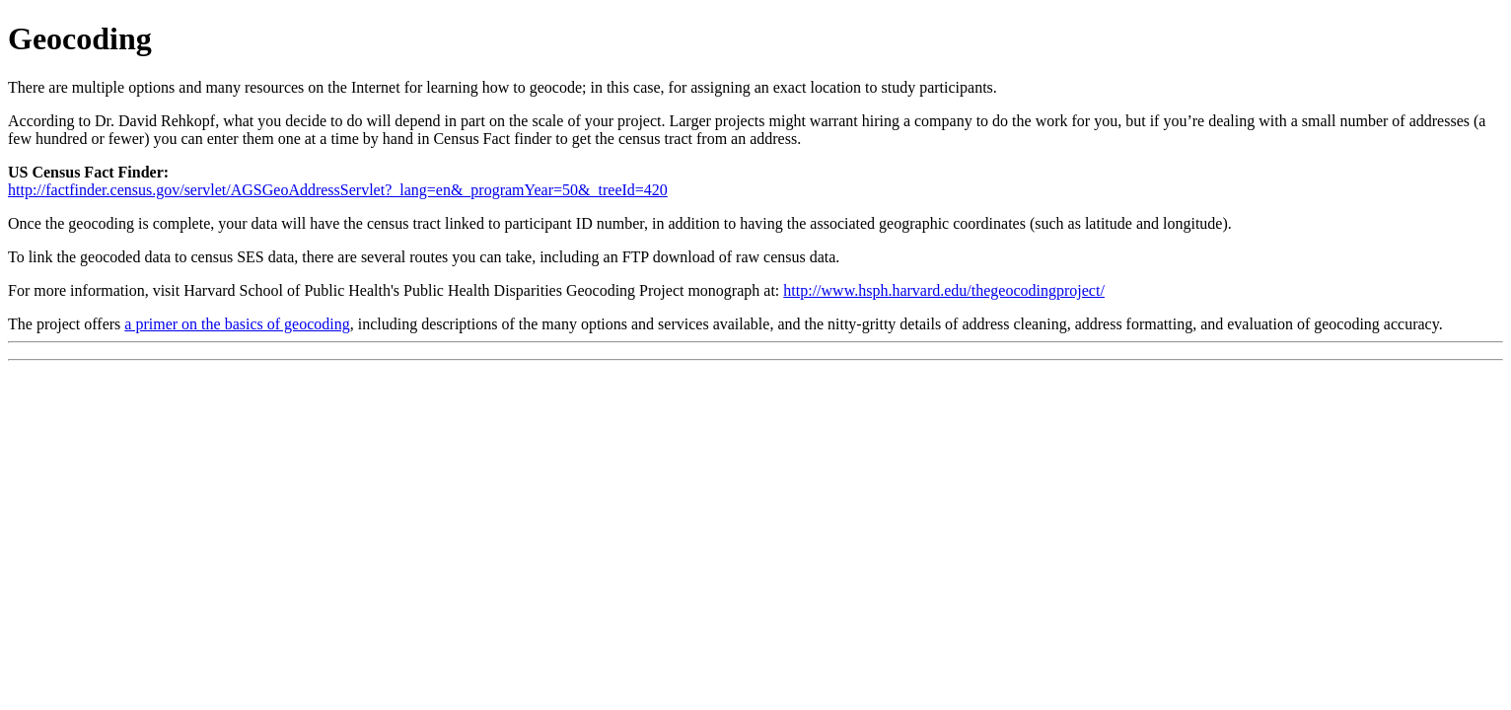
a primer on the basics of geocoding (236, 324)
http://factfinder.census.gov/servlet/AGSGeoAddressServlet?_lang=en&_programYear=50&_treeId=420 (338, 189)
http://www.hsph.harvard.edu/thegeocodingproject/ (944, 290)
